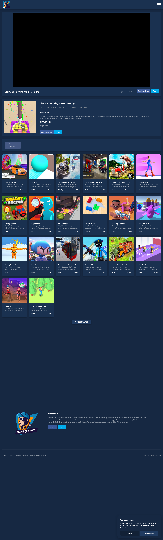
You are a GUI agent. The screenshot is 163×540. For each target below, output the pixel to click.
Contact (25, 455)
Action (22, 314)
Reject (130, 533)
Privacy (11, 455)
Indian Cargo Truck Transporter (123, 265)
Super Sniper (36, 224)
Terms (5, 455)
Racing (22, 190)
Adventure (128, 190)
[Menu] (159, 4)
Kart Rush (35, 265)
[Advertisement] (81, 362)
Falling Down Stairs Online (14, 265)
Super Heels (143, 182)
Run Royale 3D (144, 224)
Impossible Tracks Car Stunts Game (18, 182)
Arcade (42, 108)
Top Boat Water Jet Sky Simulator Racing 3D (74, 182)
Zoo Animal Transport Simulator (124, 182)
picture (73, 108)
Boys (49, 190)
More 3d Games (81, 322)
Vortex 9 (8, 306)
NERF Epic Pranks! (118, 224)
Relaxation (82, 108)
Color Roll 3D (90, 224)
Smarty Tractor (10, 224)
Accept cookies (149, 533)
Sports (156, 272)
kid (67, 108)
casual (54, 108)
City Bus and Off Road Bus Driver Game (72, 265)
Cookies (18, 455)
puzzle (61, 108)
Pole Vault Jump (145, 265)
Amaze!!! (34, 182)
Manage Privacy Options (37, 455)
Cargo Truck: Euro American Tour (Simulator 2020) (103, 182)
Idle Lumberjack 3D (38, 306)
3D (48, 108)
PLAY (6, 190)
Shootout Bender (91, 265)
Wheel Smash (63, 224)
